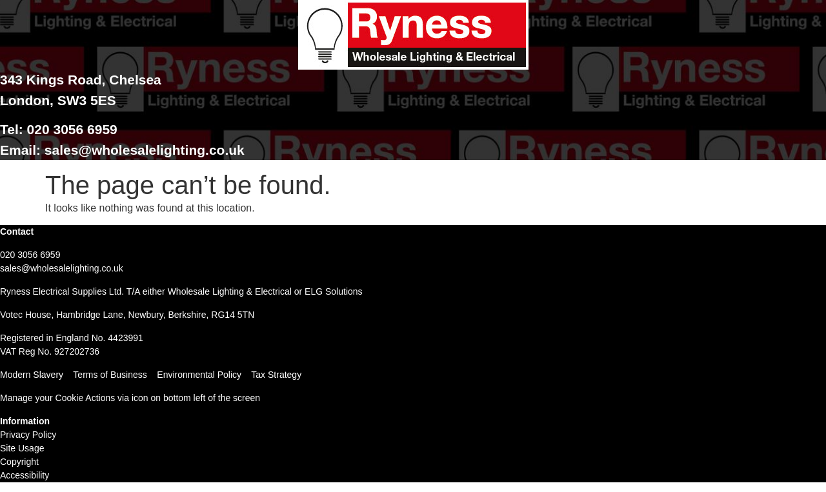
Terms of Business (109, 374)
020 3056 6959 (30, 255)
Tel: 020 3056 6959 (58, 129)
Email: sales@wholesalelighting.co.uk (122, 150)
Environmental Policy (204, 374)
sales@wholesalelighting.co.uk (61, 268)
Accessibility (24, 475)
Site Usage (22, 448)
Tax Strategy (276, 374)
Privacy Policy (28, 434)
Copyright (19, 462)
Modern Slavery (31, 374)
